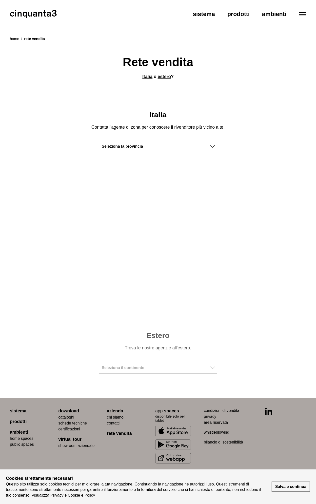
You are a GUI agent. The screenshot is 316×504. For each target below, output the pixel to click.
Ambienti (274, 14)
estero (164, 76)
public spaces (22, 444)
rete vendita (119, 433)
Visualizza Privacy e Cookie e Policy (63, 495)
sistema (18, 410)
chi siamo (115, 417)
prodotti (18, 421)
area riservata (216, 422)
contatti (113, 423)
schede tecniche (72, 423)
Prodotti (238, 14)
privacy (210, 416)
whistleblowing (216, 432)
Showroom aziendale (76, 446)
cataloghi (66, 417)
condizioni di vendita (221, 410)
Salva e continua (290, 486)
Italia (147, 76)
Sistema (204, 14)
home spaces (21, 438)
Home (14, 39)
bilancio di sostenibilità (223, 442)
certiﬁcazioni (69, 429)
